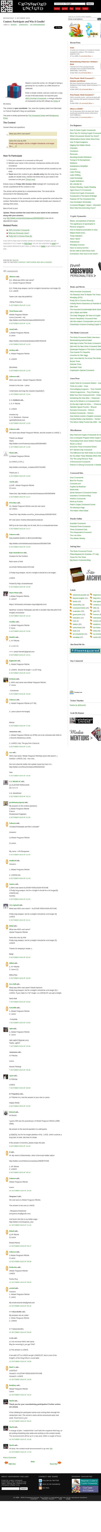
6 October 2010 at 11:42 (19, 344)
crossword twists (79, 608)
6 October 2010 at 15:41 (19, 655)
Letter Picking (75, 172)
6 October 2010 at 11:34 (19, 323)
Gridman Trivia (75, 364)
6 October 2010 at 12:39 (19, 587)
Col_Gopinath (14, 905)
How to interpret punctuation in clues (84, 230)
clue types (97, 601)
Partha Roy (13, 1267)
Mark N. (12, 1367)
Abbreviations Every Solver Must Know (84, 139)
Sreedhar (12, 622)
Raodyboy (12, 1385)
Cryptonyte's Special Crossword (82, 370)
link (51, 1449)
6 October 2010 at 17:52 (19, 726)
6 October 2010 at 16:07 (19, 673)
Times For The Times (78, 557)
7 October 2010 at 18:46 (19, 1070)
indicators (76, 618)
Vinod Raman (14, 311)
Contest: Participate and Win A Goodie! (24, 21)
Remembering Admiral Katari (81, 340)
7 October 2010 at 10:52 (19, 1002)
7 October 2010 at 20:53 (19, 1088)
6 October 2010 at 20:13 (19, 796)
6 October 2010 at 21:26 (19, 817)
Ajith (11, 1028)
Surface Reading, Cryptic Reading (83, 187)
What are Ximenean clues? (19, 233)
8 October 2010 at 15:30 (19, 1106)
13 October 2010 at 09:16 (20, 1306)
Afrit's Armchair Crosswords (35, 98)
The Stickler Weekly (77, 538)
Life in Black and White (78, 312)
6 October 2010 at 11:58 (19, 447)
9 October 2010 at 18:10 (19, 1172)
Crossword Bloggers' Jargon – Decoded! (85, 205)
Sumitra (12, 884)
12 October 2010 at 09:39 (20, 1261)
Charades (73, 148)
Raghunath (13, 661)
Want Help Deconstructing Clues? (83, 208)
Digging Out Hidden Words (80, 145)
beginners (97, 595)
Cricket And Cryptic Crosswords (82, 193)
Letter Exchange (76, 178)
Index (85, 9)
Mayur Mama (14, 593)
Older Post (10, 1464)
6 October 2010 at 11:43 (19, 370)
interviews (97, 618)
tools (74, 631)
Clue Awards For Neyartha (80, 352)
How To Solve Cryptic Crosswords (83, 130)
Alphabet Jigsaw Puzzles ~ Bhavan (83, 407)
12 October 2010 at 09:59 (20, 1282)
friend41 (12, 637)
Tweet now (30, 179)
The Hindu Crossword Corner (81, 551)
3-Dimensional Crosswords (80, 462)
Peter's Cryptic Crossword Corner (82, 505)
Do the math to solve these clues (82, 251)
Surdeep (12, 350)
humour (96, 614)
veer (10, 752)
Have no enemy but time (79, 248)
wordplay (76, 637)
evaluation (77, 611)
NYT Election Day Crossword (81, 450)
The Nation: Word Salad (79, 511)
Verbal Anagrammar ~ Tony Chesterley (84, 392)
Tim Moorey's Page (77, 508)
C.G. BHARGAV (15, 781)
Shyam (11, 453)
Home (57, 9)
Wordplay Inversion (77, 245)
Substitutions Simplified (79, 166)
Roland (11, 1231)
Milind (11, 963)
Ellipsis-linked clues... (78, 233)
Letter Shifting (75, 175)
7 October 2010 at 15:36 (19, 1046)
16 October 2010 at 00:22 (20, 1421)
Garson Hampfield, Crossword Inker (83, 319)
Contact (34, 1499)
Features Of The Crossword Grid (82, 199)
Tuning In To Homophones (80, 160)
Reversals (74, 154)
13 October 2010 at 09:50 (20, 1332)
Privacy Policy (48, 1499)
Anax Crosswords (76, 478)
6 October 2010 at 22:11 (19, 920)
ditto (95, 608)
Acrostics (73, 169)
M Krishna (13, 503)
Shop (78, 9)
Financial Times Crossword (80, 526)
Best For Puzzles (76, 481)
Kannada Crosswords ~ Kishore (82, 410)
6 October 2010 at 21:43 (19, 878)
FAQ (71, 9)
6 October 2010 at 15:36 (19, 631)
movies (96, 621)
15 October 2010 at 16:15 (20, 1395)
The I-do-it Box (75, 535)
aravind (11, 1288)
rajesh (11, 1076)
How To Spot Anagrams (79, 142)
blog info (96, 598)
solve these (77, 627)
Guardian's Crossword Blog (80, 496)
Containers (74, 151)
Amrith (11, 482)
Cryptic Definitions (77, 181)
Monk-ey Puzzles (76, 502)
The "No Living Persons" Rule (81, 459)
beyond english (78, 598)
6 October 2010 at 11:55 (19, 423)
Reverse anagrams (77, 227)
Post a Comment (9, 1458)
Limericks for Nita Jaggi (79, 355)
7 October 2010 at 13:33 (19, 1022)
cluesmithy (77, 605)
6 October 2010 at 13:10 (19, 616)
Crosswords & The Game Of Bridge (83, 196)
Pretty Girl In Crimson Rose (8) (20, 236)
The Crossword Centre (36, 116)
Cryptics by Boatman (78, 487)
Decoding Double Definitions (81, 157)
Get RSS (44, 1488)
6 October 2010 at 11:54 (19, 394)
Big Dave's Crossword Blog (80, 560)
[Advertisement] (26, 54)
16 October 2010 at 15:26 (20, 1439)
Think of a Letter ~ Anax (79, 386)
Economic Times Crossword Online (83, 447)
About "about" (75, 239)
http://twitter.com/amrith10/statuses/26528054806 (25, 218)
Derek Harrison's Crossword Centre (83, 493)
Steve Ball (12, 984)
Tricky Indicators (76, 236)
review (55, 101)
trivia (95, 631)
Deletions (73, 163)
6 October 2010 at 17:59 (19, 746)
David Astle (74, 490)
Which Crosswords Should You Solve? (84, 136)
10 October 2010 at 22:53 (20, 1190)
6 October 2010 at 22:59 (19, 978)
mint (74, 621)
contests (23, 25)
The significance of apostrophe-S (82, 224)
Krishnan (12, 679)
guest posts (77, 614)
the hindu (96, 627)
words (95, 637)
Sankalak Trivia (76, 367)
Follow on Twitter (49, 1480)
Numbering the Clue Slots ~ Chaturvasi (85, 398)
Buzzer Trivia (75, 361)
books (14, 25)
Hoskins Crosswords (77, 499)
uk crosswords (37, 25)
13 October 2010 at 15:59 (20, 1361)
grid (94, 611)
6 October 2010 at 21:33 (19, 854)
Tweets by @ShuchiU (78, 705)
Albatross (12, 277)
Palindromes (74, 242)
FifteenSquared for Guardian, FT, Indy (84, 554)
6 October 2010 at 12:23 (19, 547)
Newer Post (55, 1464)
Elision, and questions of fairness (82, 221)
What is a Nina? (76, 444)
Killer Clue (74, 307)
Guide (64, 9)
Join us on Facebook (49, 1484)
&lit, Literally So (76, 184)
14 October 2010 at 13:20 (20, 1379)
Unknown (12, 376)
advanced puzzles (80, 595)
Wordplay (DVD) (76, 297)
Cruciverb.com (75, 484)
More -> (90, 56)
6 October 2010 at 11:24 (19, 305)
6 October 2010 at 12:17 (19, 497)
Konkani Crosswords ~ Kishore (81, 413)
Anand (11, 329)
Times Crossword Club (78, 529)
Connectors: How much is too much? (84, 254)
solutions (96, 624)
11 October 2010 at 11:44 (20, 1225)
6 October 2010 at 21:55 (19, 899)
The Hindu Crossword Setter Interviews (85, 337)
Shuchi (16, 260)
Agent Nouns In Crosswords (80, 190)
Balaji (11, 926)
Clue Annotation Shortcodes (80, 202)
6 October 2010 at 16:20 (19, 694)
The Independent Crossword (81, 532)
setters (75, 624)
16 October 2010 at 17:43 (20, 1452)
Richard (12, 1112)
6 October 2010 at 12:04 (19, 476)
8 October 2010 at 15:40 (19, 1146)
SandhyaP (12, 861)
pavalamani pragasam (16, 802)
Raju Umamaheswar (16, 553)
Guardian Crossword (78, 523)
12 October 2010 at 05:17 (20, 1246)
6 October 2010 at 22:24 (19, 957)
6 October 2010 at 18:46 (19, 775)
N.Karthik (12, 1008)
